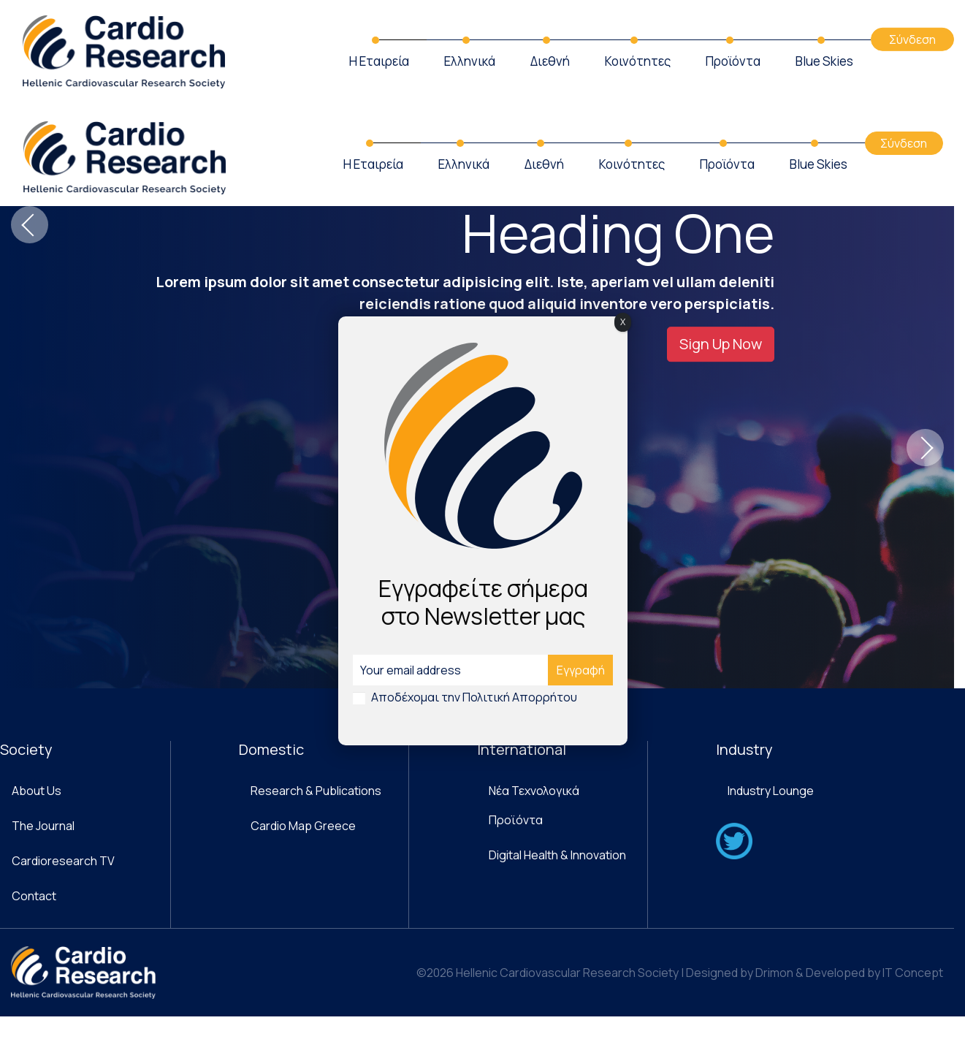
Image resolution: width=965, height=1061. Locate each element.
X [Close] (622, 322)
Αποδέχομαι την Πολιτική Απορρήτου (474, 697)
